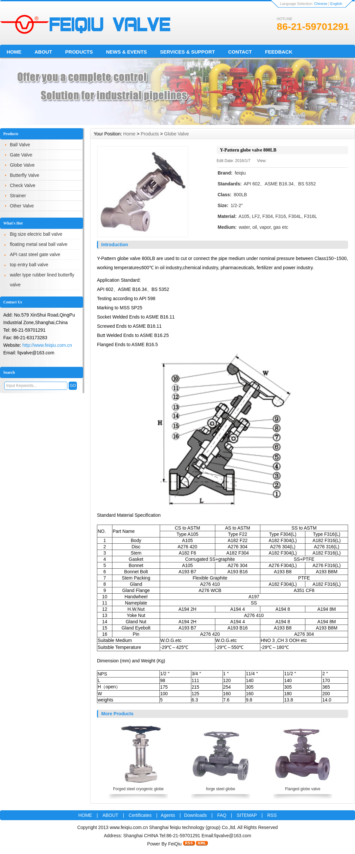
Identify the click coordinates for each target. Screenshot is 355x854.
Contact (240, 52)
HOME (85, 815)
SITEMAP (247, 815)
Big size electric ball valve (36, 234)
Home (14, 52)
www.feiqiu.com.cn (129, 827)
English (336, 4)
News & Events (126, 52)
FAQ (221, 815)
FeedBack (278, 52)
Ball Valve (20, 144)
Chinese (320, 4)
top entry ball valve (29, 264)
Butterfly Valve (24, 175)
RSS (272, 815)
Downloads (195, 815)
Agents (168, 815)
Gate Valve (21, 154)
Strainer (18, 195)
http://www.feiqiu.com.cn (47, 345)
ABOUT (110, 815)
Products (79, 52)
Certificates (141, 815)
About (43, 52)
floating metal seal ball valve (38, 244)
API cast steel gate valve (35, 254)
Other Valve (22, 205)
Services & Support (187, 52)
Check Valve (23, 185)
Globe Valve (22, 165)
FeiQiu (174, 843)
